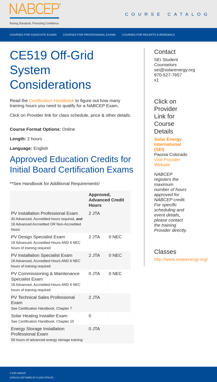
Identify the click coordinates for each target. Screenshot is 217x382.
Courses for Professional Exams (89, 34)
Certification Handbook (51, 100)
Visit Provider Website (167, 162)
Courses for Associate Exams (33, 34)
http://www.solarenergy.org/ (181, 259)
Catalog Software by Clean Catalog (32, 377)
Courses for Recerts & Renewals (148, 34)
